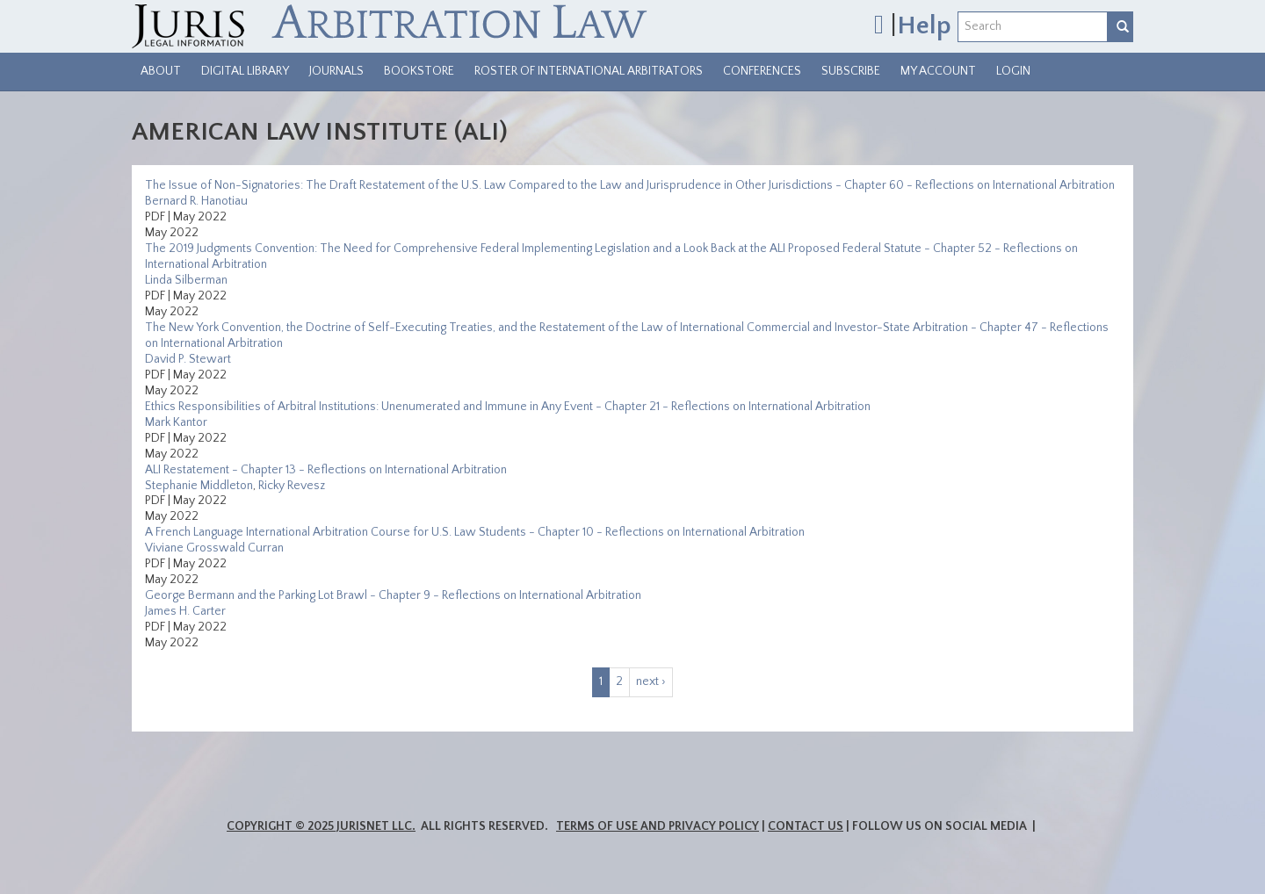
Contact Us (805, 826)
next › (651, 681)
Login (1013, 71)
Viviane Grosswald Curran (214, 548)
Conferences (762, 71)
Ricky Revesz (291, 486)
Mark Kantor (176, 422)
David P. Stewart (188, 359)
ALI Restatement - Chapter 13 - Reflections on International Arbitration (326, 470)
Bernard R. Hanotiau (196, 201)
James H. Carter (185, 611)
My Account (938, 71)
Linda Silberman (186, 280)
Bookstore (419, 71)
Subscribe (850, 71)
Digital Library (245, 71)
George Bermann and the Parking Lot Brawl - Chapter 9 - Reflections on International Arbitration (393, 595)
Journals (336, 71)
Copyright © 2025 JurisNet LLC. (321, 826)
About (161, 71)
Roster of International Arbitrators (588, 71)
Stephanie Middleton (199, 486)
